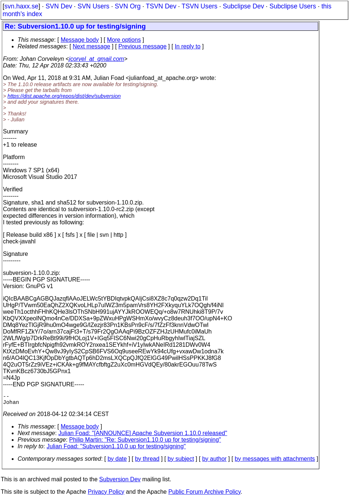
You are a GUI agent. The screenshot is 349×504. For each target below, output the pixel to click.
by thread (147, 462)
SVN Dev (58, 6)
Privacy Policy (106, 495)
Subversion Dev (120, 482)
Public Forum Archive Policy (204, 495)
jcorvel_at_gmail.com (96, 59)
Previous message (142, 46)
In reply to (188, 46)
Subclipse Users (292, 6)
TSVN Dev (161, 6)
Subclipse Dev (243, 6)
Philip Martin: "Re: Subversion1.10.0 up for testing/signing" (145, 442)
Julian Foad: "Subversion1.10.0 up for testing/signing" (116, 449)
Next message (91, 46)
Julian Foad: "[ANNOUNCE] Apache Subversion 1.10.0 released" (142, 436)
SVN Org (127, 6)
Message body (79, 40)
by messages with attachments (275, 462)
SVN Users (93, 6)
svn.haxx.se (21, 6)
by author (214, 462)
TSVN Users (199, 6)
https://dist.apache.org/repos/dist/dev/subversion (64, 96)
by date (116, 462)
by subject (181, 462)
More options (124, 40)
